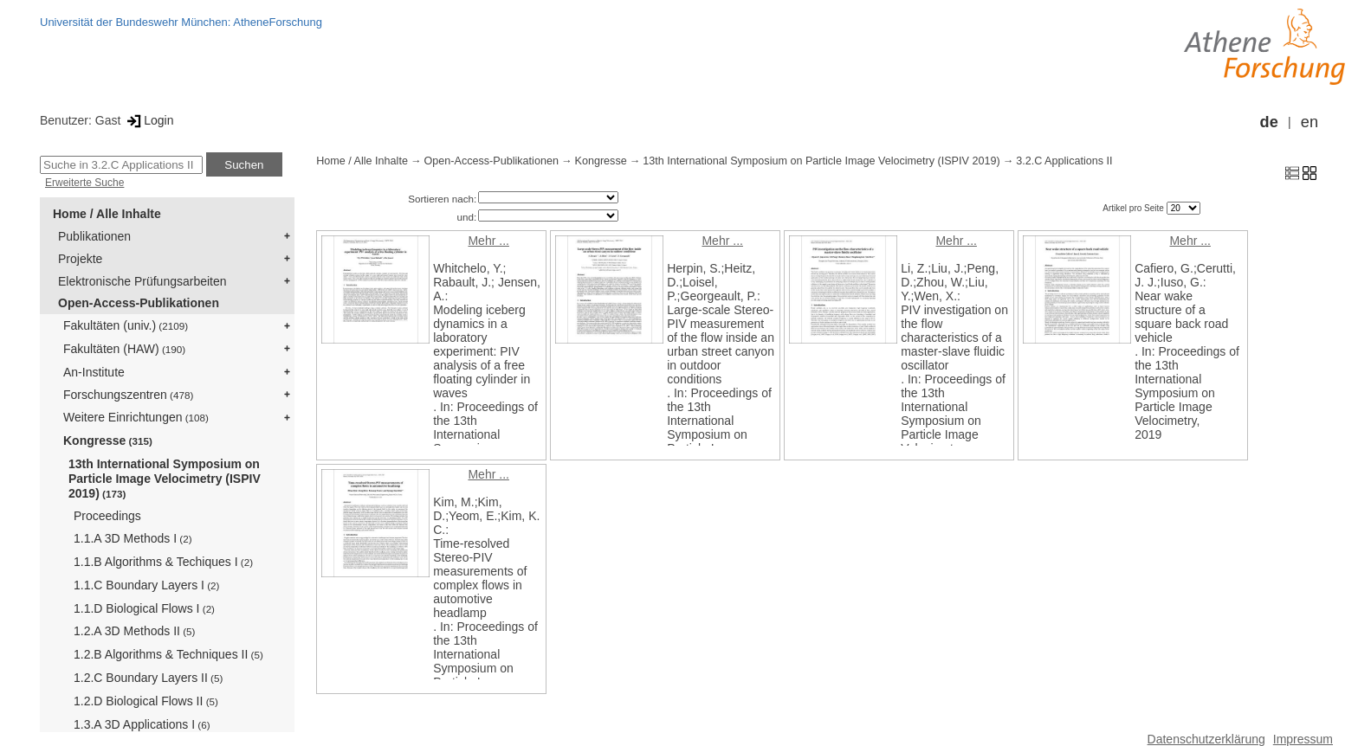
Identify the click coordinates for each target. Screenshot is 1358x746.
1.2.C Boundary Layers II (148, 678)
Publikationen (94, 236)
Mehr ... (488, 241)
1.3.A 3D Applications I (142, 724)
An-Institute (94, 372)
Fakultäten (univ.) (125, 325)
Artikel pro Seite (1134, 208)
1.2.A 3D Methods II (134, 631)
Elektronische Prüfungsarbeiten (142, 281)
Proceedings (107, 516)
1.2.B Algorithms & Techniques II (168, 654)
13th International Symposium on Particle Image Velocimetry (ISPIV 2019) (164, 478)
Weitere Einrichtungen (136, 417)
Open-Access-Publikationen (138, 303)
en (1309, 122)
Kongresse (107, 440)
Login (148, 120)
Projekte (80, 259)
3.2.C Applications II (1064, 161)
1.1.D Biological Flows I (144, 608)
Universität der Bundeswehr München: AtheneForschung (181, 22)
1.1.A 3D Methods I (133, 538)
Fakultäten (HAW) (124, 349)
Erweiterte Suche (84, 183)
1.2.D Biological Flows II (146, 701)
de (1269, 122)
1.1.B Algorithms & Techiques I (163, 562)
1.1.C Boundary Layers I (146, 585)
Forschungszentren (128, 395)
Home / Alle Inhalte (107, 214)
